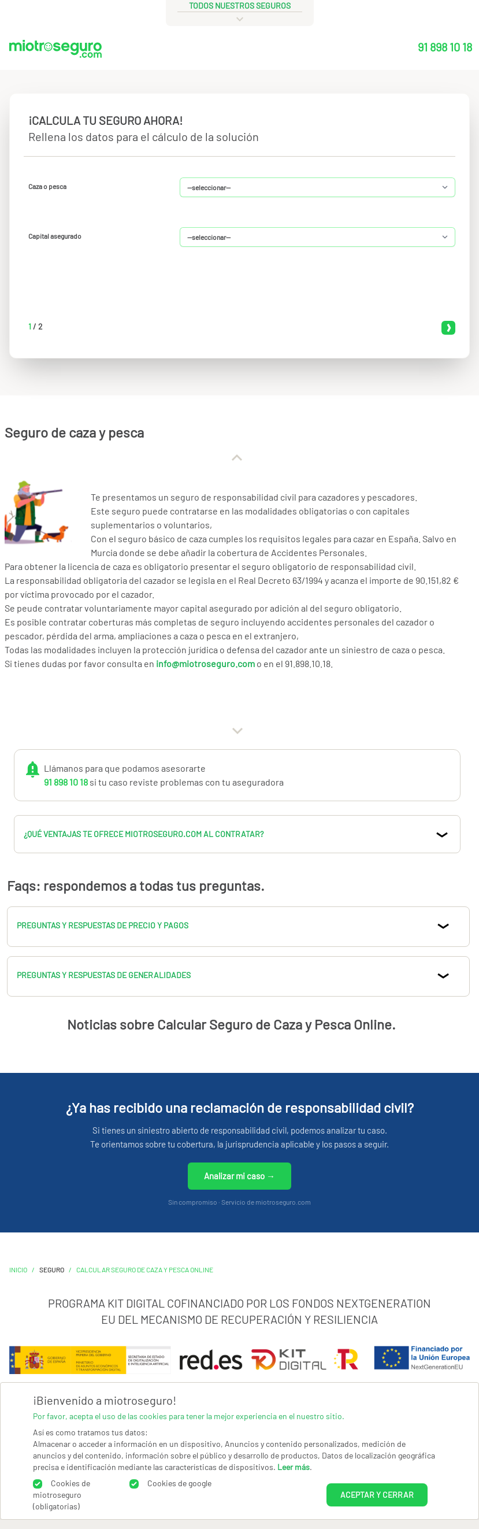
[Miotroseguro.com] (55, 51)
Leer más (293, 1467)
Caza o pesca (47, 186)
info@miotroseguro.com (205, 663)
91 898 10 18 (445, 47)
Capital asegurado (54, 236)
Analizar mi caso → (239, 1176)
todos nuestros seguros (240, 5)
